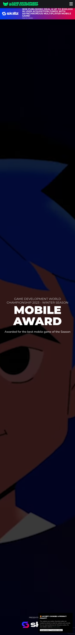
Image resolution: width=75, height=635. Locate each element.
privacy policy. (56, 627)
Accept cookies (45, 630)
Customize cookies (56, 630)
